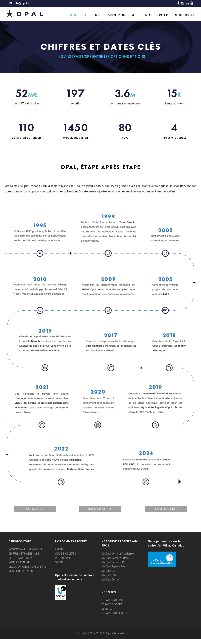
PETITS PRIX (62, 558)
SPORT (59, 562)
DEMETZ (106, 608)
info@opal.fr (21, 3)
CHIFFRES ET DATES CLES (24, 553)
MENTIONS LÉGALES (21, 570)
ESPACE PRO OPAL (112, 600)
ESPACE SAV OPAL (112, 604)
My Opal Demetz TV (113, 562)
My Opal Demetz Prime (115, 557)
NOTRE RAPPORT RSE (22, 558)
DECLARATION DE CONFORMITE (27, 566)
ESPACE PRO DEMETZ (114, 613)
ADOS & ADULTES (65, 553)
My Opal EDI (108, 570)
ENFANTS (60, 549)
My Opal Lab (108, 575)
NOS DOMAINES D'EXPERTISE (26, 549)
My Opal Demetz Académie (117, 553)
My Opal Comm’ (110, 579)
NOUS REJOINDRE (19, 562)
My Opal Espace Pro (113, 566)
